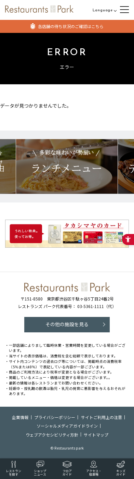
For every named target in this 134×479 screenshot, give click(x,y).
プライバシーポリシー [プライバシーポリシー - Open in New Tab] (54, 417)
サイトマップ (96, 435)
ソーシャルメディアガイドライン (67, 426)
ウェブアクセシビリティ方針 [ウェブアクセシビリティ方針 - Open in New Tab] (52, 435)
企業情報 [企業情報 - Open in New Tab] (20, 417)
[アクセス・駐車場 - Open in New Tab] (93, 468)
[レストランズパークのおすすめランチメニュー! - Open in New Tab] (67, 166)
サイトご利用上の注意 (101, 417)
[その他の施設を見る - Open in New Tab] (67, 324)
